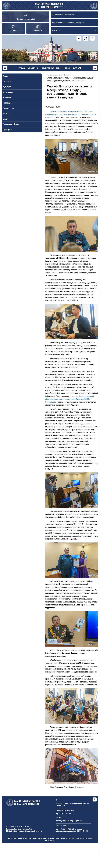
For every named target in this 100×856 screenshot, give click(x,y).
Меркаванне (8, 92)
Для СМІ (77, 68)
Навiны (66, 75)
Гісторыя (7, 81)
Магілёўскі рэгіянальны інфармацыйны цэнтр (24, 831)
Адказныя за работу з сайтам (17, 826)
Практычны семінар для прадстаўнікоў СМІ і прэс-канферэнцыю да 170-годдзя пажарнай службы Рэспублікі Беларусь (70, 114)
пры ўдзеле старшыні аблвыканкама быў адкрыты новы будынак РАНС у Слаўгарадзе (69, 399)
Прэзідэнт (7, 130)
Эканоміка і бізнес (11, 124)
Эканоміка (33, 68)
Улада (22, 68)
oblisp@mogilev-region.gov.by (69, 821)
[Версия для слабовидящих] (92, 38)
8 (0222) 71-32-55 (63, 814)
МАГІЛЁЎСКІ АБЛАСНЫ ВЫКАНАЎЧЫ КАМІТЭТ (49, 6)
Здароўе (7, 76)
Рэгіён (67, 68)
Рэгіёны (6, 113)
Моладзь (7, 97)
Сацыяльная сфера (51, 68)
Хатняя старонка (53, 75)
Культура (7, 87)
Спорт (5, 119)
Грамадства (8, 108)
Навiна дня (7, 103)
